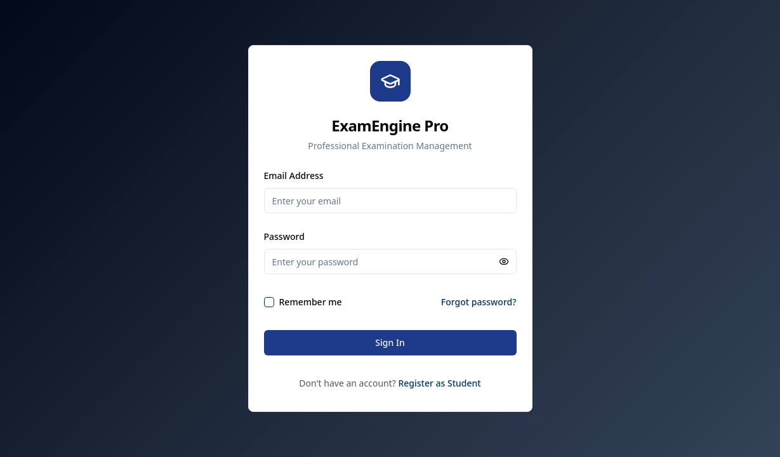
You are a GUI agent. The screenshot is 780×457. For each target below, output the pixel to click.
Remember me (310, 302)
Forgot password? (479, 302)
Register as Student (439, 383)
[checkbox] (269, 302)
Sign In (389, 342)
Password (284, 236)
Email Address (294, 175)
